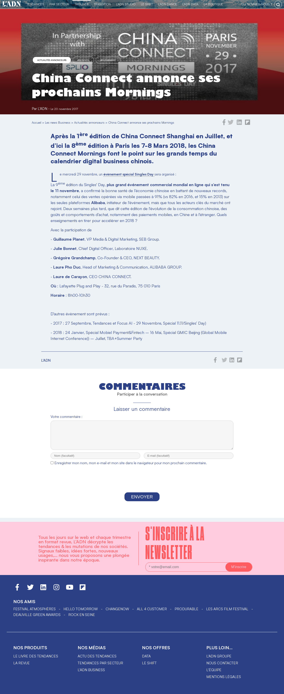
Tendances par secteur (100, 663)
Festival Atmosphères (34, 609)
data (146, 656)
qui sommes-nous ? (256, 4)
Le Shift (147, 4)
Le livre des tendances (35, 656)
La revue (21, 663)
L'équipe (213, 670)
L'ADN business (91, 670)
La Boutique (213, 4)
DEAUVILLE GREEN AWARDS (37, 614)
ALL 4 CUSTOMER (152, 609)
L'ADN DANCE (167, 4)
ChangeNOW (117, 609)
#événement (108, 60)
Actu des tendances (97, 656)
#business (83, 60)
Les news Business (57, 122)
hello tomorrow (80, 609)
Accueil (36, 122)
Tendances (35, 4)
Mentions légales (223, 677)
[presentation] (142, 484)
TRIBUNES (82, 4)
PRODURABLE (186, 609)
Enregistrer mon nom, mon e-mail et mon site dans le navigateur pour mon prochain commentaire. (130, 467)
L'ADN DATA (190, 4)
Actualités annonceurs (51, 60)
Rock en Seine (81, 614)
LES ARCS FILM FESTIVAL (227, 609)
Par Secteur (59, 4)
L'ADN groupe (218, 656)
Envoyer (142, 500)
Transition (102, 4)
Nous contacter (222, 663)
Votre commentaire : (66, 416)
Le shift (149, 663)
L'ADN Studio (126, 4)
